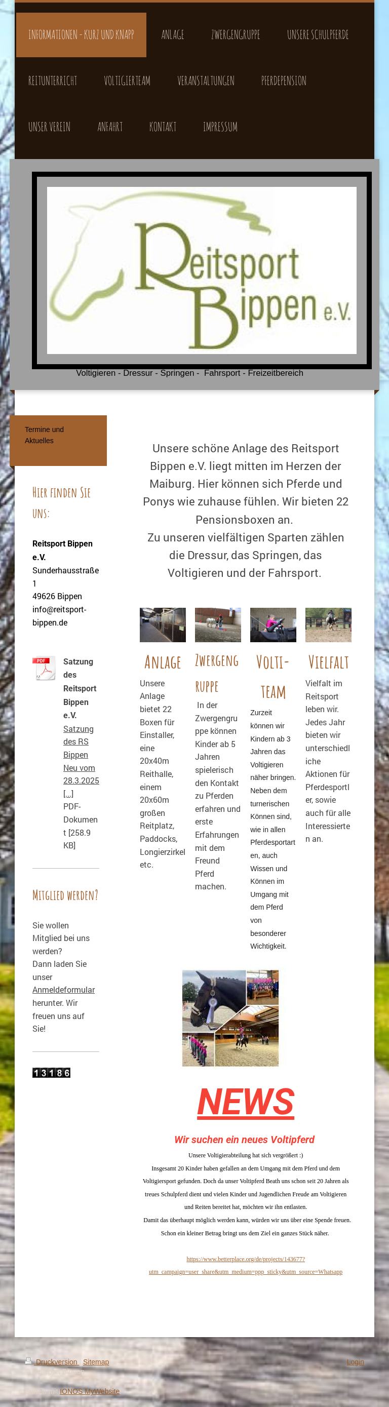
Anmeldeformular (63, 989)
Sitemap (96, 1362)
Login (355, 1362)
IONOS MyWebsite (90, 1391)
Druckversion (52, 1362)
